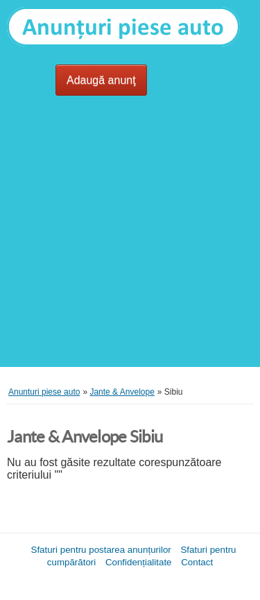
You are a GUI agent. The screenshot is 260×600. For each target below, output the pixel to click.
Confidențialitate (138, 562)
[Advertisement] (130, 237)
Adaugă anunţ (101, 80)
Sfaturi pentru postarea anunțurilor (101, 550)
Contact (197, 562)
